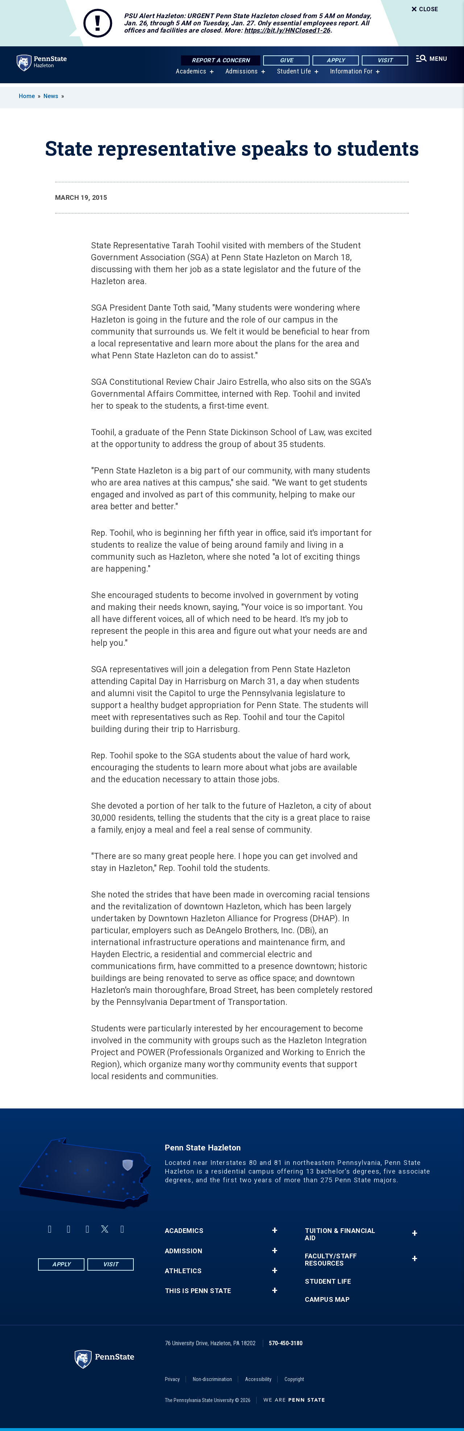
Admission (184, 1251)
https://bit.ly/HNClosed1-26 (287, 30)
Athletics (183, 1271)
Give (285, 60)
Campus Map (327, 1299)
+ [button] (274, 1230)
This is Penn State (198, 1291)
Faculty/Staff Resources (331, 1260)
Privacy (172, 1379)
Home (27, 96)
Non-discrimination (212, 1379)
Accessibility (258, 1379)
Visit (384, 60)
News (51, 96)
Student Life (293, 75)
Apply (335, 60)
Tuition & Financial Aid (340, 1234)
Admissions (241, 75)
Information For (351, 75)
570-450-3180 (285, 1343)
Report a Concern (219, 60)
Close (424, 9)
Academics (190, 75)
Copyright (294, 1379)
